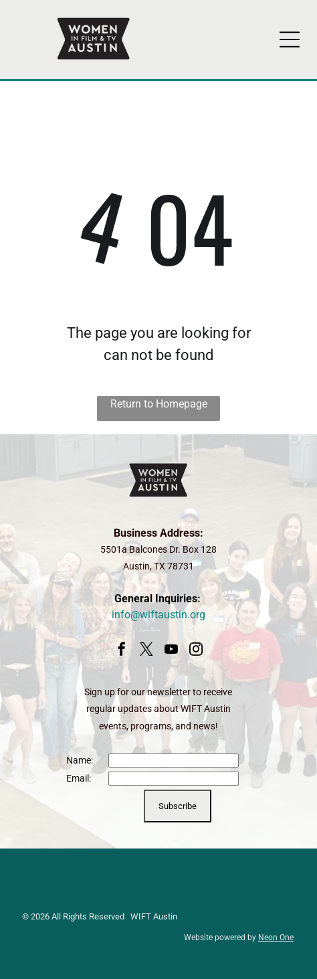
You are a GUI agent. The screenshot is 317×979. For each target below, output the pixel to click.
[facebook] (122, 650)
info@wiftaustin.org (158, 614)
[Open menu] (290, 39)
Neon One (276, 937)
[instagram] (196, 650)
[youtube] (171, 650)
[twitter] (146, 650)
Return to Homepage (158, 403)
